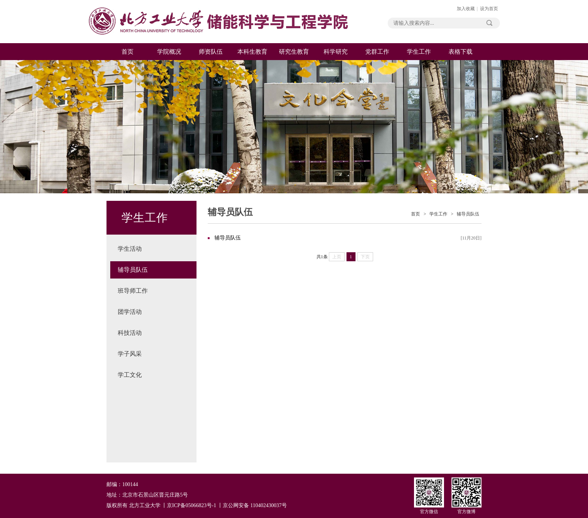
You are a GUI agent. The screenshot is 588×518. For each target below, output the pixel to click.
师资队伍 (211, 51)
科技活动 (130, 333)
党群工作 (377, 51)
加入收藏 (466, 8)
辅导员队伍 (133, 270)
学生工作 (419, 51)
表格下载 (460, 51)
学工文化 (130, 375)
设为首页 (489, 8)
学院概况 (169, 51)
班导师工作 (133, 291)
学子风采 (130, 354)
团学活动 (130, 312)
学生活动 (130, 248)
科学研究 (336, 51)
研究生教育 (294, 51)
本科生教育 (252, 51)
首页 (128, 51)
